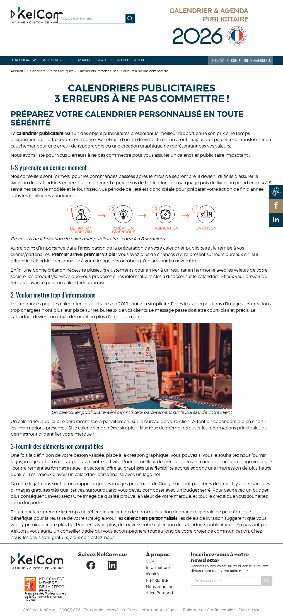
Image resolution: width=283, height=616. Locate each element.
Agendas (52, 60)
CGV (150, 561)
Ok (267, 581)
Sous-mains (78, 60)
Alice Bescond (159, 593)
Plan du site (157, 581)
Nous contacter (160, 587)
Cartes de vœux (112, 60)
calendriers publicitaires (208, 525)
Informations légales (160, 610)
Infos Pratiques (257, 60)
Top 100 (216, 60)
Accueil (17, 71)
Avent (140, 60)
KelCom (234, 60)
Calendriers (24, 60)
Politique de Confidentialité (209, 610)
